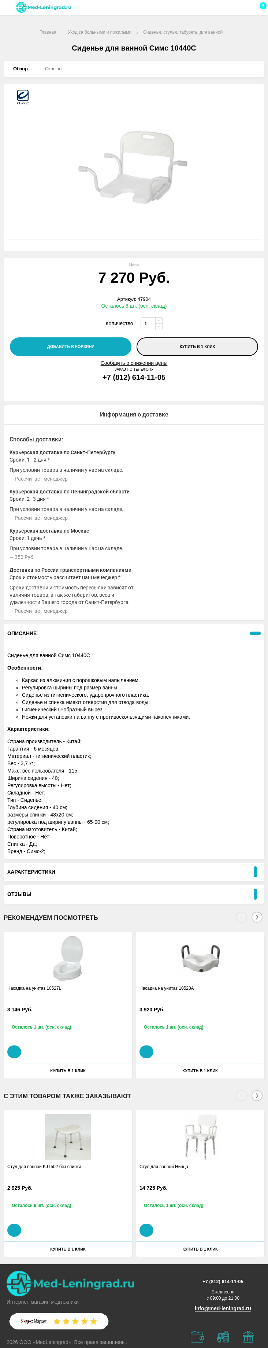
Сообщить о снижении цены (134, 363)
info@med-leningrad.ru (223, 1308)
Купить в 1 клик (197, 346)
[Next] (257, 917)
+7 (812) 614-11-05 (134, 377)
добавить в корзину (70, 346)
